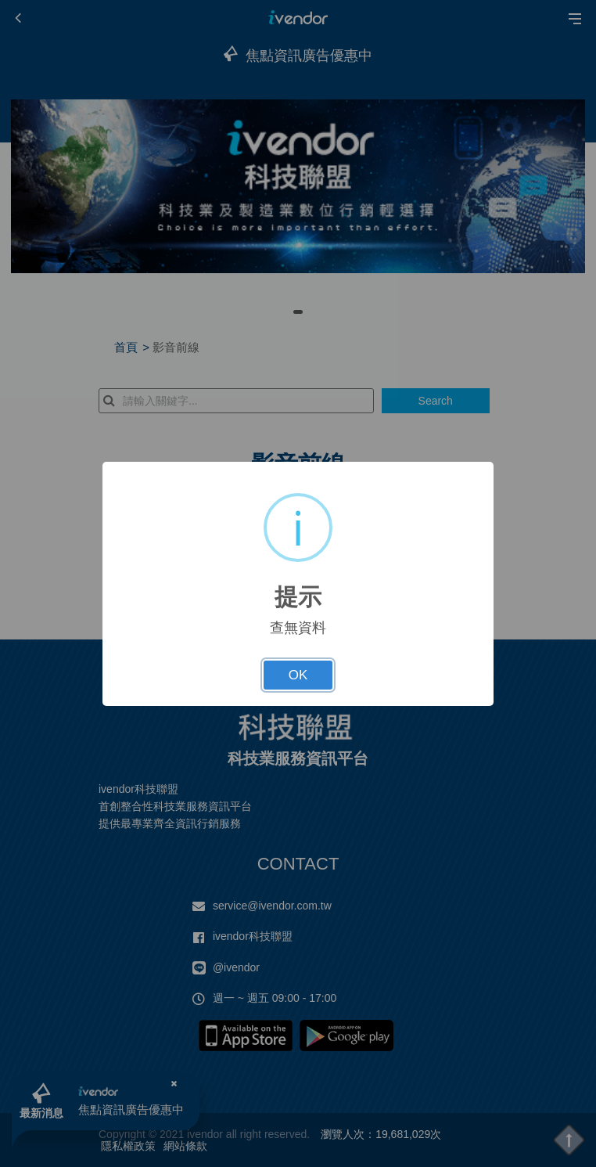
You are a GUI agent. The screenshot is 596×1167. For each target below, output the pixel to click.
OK (298, 675)
